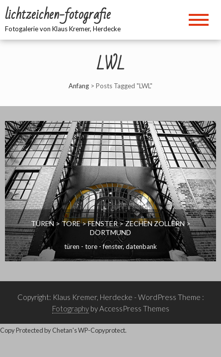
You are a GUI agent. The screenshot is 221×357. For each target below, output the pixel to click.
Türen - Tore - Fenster (93, 246)
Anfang (79, 86)
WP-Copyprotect (101, 330)
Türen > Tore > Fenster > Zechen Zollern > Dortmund (111, 228)
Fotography (70, 308)
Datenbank (141, 246)
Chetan (62, 330)
